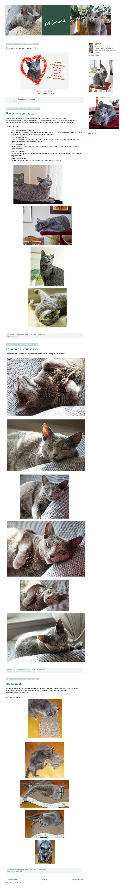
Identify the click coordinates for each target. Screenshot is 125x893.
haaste (15, 336)
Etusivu (44, 879)
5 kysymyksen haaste (20, 113)
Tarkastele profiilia (93, 55)
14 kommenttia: (41, 669)
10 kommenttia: (42, 869)
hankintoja (16, 871)
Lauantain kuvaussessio (22, 349)
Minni (99, 43)
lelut (21, 871)
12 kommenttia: (41, 99)
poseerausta (16, 671)
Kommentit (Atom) (15, 883)
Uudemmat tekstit (12, 879)
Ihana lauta (13, 683)
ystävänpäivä (17, 101)
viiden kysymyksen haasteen (52, 118)
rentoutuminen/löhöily (26, 671)
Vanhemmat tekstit (77, 879)
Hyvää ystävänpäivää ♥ (21, 48)
